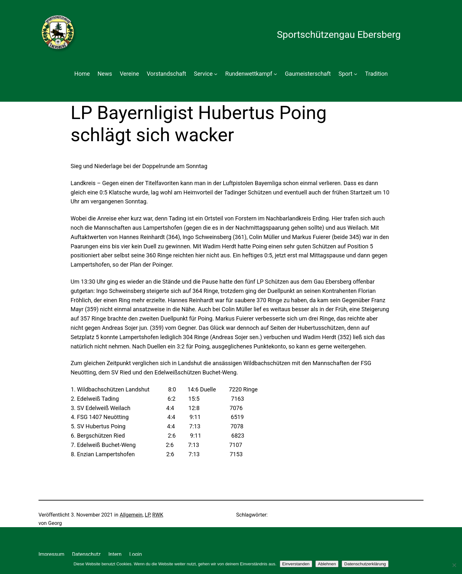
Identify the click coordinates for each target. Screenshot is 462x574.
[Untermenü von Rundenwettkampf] (275, 74)
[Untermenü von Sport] (355, 74)
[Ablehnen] (454, 565)
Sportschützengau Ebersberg (339, 34)
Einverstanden (296, 563)
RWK (157, 515)
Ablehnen (327, 563)
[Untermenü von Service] (216, 74)
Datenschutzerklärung (365, 563)
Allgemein (131, 515)
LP (147, 515)
